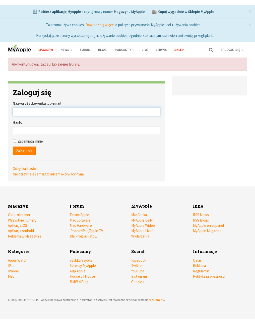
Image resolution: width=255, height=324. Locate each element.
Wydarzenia (140, 236)
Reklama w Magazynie (25, 236)
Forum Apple (79, 214)
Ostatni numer (19, 214)
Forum (85, 50)
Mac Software (80, 220)
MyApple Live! (142, 230)
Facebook (138, 260)
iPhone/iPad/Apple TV (86, 230)
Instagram (139, 276)
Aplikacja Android (21, 230)
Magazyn (45, 50)
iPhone (13, 271)
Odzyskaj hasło (24, 168)
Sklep (179, 50)
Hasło (17, 122)
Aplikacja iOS (17, 225)
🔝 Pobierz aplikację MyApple (57, 11)
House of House (82, 276)
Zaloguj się (232, 50)
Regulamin (201, 271)
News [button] (66, 50)
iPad (11, 265)
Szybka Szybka (81, 260)
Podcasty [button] (124, 50)
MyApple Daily (142, 220)
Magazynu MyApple (129, 11)
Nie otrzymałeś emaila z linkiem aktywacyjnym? (48, 174)
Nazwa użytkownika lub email (37, 103)
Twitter (137, 265)
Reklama (199, 265)
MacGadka (139, 214)
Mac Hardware (81, 225)
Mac (11, 276)
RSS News (201, 214)
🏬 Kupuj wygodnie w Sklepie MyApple (183, 11)
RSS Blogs (201, 220)
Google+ (137, 281)
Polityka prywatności (209, 276)
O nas (197, 260)
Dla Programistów (83, 236)
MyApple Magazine (207, 230)
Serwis (161, 50)
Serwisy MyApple (83, 265)
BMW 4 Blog (79, 281)
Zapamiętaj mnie (28, 141)
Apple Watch (17, 260)
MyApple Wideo (143, 225)
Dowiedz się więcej (100, 24)
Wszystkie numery (22, 220)
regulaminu (156, 300)
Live (145, 50)
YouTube (138, 271)
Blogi (102, 50)
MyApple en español (208, 225)
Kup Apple (77, 271)
